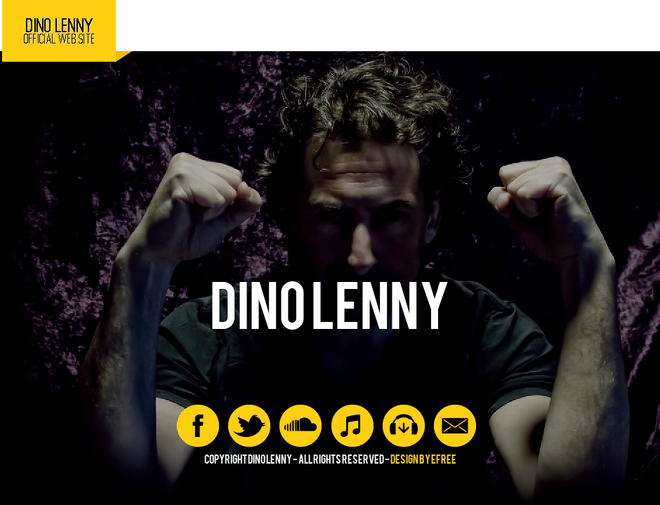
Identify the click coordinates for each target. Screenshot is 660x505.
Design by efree (423, 460)
